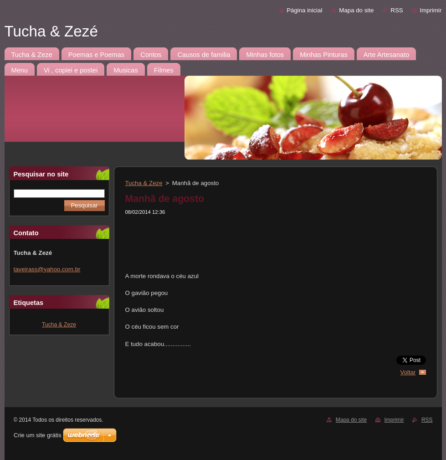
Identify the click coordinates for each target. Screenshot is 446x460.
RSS (396, 10)
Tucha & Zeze (59, 324)
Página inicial (304, 10)
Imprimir (431, 10)
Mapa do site (356, 10)
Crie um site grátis (38, 435)
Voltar (408, 372)
